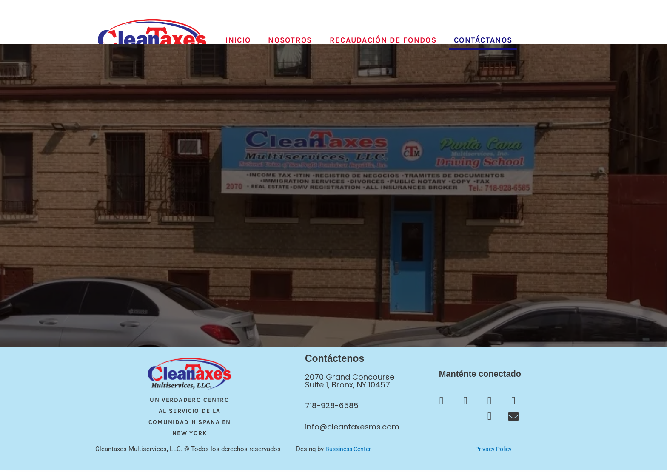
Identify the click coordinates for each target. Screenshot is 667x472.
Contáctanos (483, 40)
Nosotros (290, 40)
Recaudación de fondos (383, 40)
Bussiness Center (350, 451)
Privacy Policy (493, 451)
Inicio (238, 40)
